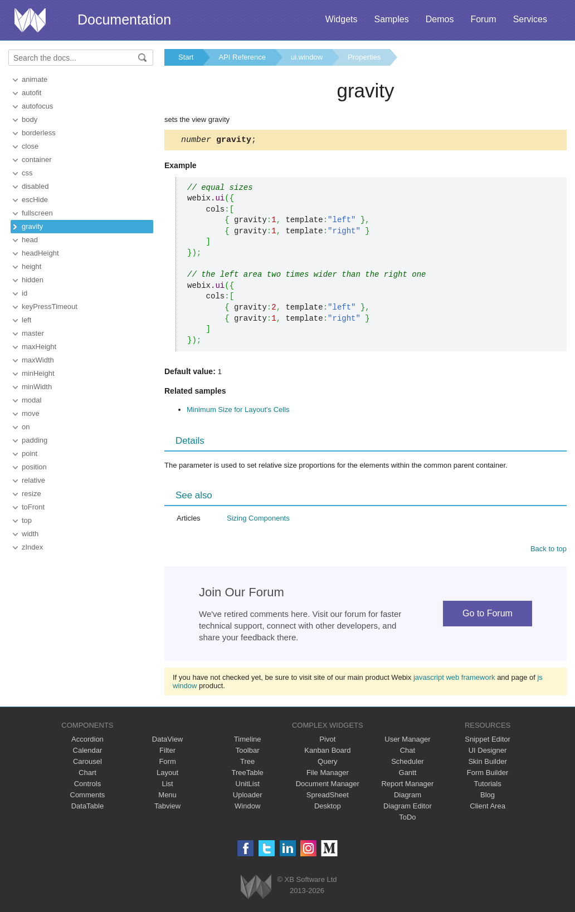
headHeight (40, 253)
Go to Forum (487, 615)
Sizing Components (258, 520)
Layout (167, 774)
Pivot (327, 741)
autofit (31, 93)
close (30, 146)
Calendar (88, 752)
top (27, 520)
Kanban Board (327, 752)
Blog (487, 796)
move (31, 413)
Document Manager (327, 785)
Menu (167, 796)
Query (327, 763)
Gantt (408, 774)
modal (31, 400)
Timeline (247, 741)
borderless (39, 133)
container (36, 159)
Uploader (247, 796)
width (30, 533)
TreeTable (248, 774)
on (26, 427)
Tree (247, 763)
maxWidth (38, 360)
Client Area (487, 807)
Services (530, 19)
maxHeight (39, 346)
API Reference (242, 57)
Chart (87, 774)
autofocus (37, 106)
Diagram (407, 796)
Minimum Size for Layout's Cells (238, 411)
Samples (391, 19)
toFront (33, 507)
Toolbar (248, 752)
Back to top (548, 550)
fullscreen (37, 213)
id (24, 293)
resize (31, 493)
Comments (87, 796)
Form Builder (487, 774)
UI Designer (488, 752)
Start (185, 57)
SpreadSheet (327, 796)
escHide (35, 199)
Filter (167, 752)
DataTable (87, 807)
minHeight (38, 373)
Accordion (87, 741)
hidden (32, 280)
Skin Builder (487, 763)
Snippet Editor (487, 741)
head (30, 240)
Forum (483, 19)
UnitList (248, 785)
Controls (87, 785)
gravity (32, 226)
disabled (35, 186)
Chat (407, 752)
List (167, 785)
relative (33, 480)
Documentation (124, 19)
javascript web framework (454, 679)
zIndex (32, 547)
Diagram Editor (407, 807)
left (26, 320)
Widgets (341, 19)
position (34, 467)
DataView (167, 741)
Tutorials (487, 785)
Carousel (87, 763)
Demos (440, 19)
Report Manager (407, 785)
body (29, 119)
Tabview (167, 807)
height (31, 266)
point (29, 453)
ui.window (307, 57)
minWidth (37, 387)
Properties (364, 57)
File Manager (327, 774)
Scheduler (407, 763)
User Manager (407, 741)
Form (167, 763)
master (33, 333)
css (27, 173)
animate (34, 79)
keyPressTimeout (49, 306)
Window (247, 807)
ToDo (407, 819)
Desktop (327, 807)
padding (34, 440)
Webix (256, 888)
